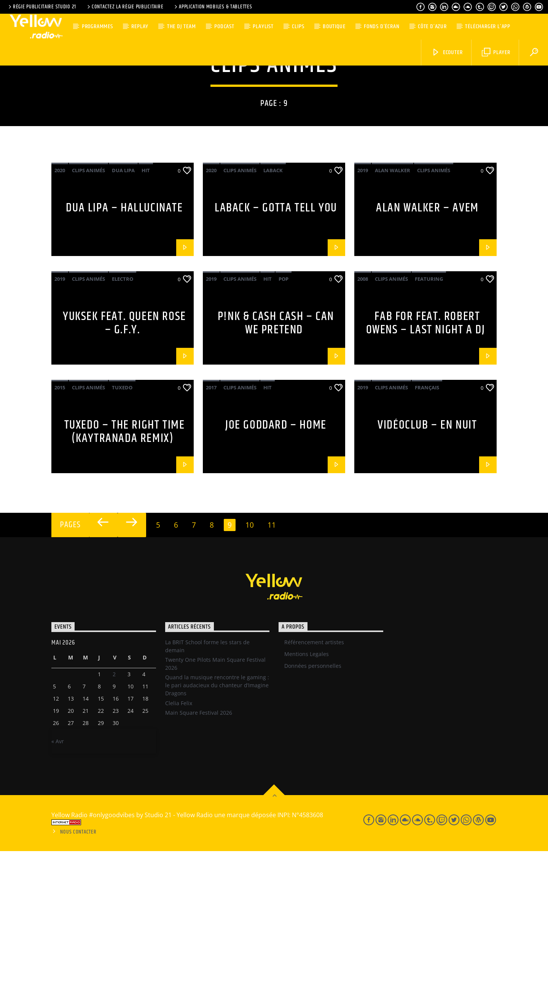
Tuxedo (122, 541)
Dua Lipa (123, 324)
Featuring (429, 432)
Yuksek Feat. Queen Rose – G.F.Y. (124, 477)
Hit (146, 324)
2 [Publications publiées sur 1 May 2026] (114, 828)
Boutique (334, 26)
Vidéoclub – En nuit (427, 579)
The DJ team (181, 26)
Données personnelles (312, 819)
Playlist (263, 26)
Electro (122, 432)
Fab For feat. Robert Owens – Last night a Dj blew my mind (425, 483)
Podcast (224, 26)
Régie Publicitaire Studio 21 (41, 7)
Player (496, 52)
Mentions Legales (306, 807)
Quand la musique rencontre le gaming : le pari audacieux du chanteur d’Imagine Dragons (217, 839)
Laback (273, 324)
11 (272, 679)
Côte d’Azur (432, 26)
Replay (139, 26)
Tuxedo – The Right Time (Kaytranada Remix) (124, 586)
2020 (59, 324)
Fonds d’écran (381, 26)
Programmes (97, 26)
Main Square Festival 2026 (198, 866)
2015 (59, 541)
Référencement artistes (314, 796)
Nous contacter (78, 986)
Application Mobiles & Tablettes (212, 7)
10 (249, 679)
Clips (298, 26)
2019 (362, 324)
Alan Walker (392, 324)
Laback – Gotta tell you (276, 361)
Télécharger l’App (487, 26)
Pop (283, 432)
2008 (362, 432)
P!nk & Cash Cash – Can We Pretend (276, 477)
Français (427, 541)
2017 (211, 541)
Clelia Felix (178, 857)
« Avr (57, 895)
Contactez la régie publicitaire (124, 7)
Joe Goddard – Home (276, 579)
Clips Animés (88, 324)
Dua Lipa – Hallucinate (124, 361)
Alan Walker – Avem (427, 361)
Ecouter (447, 52)
